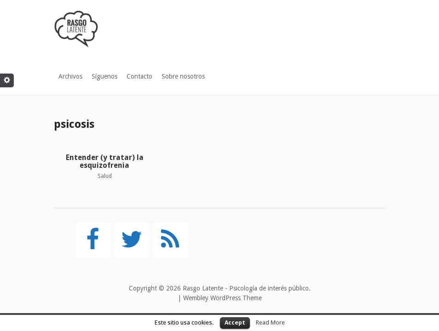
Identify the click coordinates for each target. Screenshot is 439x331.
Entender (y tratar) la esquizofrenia (105, 161)
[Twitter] (131, 239)
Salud (105, 176)
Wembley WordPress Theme (222, 298)
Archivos (70, 76)
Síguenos (104, 76)
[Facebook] (92, 239)
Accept (235, 322)
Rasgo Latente (203, 288)
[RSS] (170, 239)
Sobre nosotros (183, 76)
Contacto (139, 76)
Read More (270, 322)
